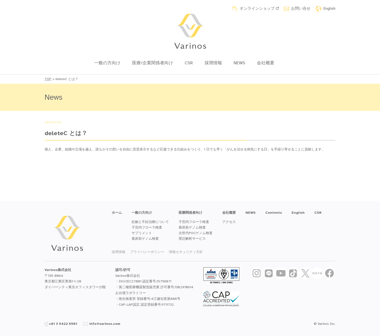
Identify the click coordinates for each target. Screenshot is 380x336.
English (329, 8)
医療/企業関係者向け (152, 63)
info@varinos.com (101, 324)
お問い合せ (300, 8)
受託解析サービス (192, 239)
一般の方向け (107, 63)
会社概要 (265, 63)
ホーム (117, 213)
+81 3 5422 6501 (61, 323)
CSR (189, 63)
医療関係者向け (190, 213)
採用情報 (213, 63)
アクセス (229, 222)
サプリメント (142, 233)
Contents (273, 213)
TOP (48, 79)
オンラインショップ (259, 8)
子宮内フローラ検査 (147, 227)
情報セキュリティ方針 (186, 252)
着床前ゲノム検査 (145, 239)
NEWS (239, 63)
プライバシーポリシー (147, 252)
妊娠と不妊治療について (150, 222)
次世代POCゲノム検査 (196, 233)
